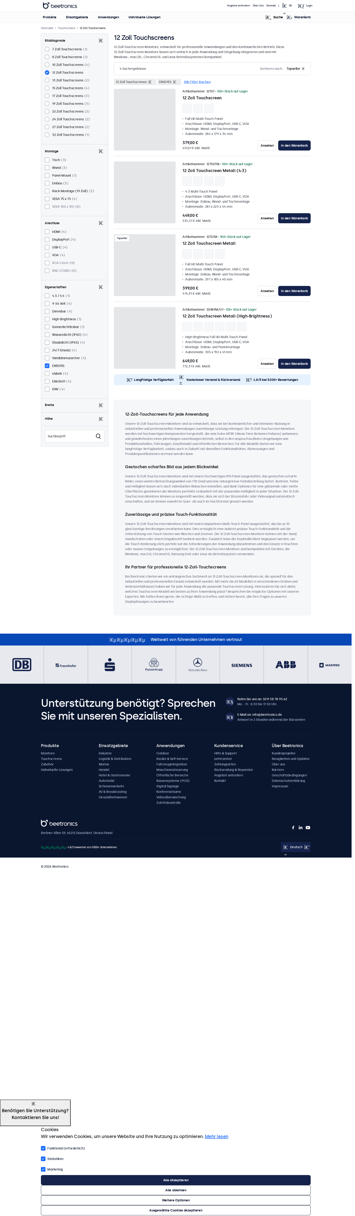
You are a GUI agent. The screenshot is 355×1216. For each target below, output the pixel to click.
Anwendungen (108, 17)
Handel (104, 769)
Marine (104, 764)
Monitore (48, 753)
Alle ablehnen (175, 1190)
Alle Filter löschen (197, 81)
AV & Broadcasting (113, 791)
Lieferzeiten (223, 758)
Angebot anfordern (238, 5)
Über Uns (258, 5)
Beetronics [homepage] (60, 6)
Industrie (105, 753)
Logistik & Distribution (115, 758)
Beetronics (49, 822)
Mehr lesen (216, 1136)
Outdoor (162, 753)
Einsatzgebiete (77, 17)
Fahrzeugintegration (171, 764)
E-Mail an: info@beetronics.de (259, 714)
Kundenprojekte (283, 753)
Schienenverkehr (111, 786)
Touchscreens (51, 758)
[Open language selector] (288, 6)
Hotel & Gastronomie (114, 775)
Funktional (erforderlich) (63, 1148)
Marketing (52, 1169)
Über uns (278, 764)
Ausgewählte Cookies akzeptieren (175, 1210)
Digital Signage (167, 786)
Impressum (280, 786)
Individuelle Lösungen (144, 17)
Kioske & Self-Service (172, 758)
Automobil (106, 780)
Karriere (278, 769)
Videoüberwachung (171, 797)
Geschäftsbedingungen (289, 775)
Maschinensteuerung (172, 769)
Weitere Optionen (176, 1200)
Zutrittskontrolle (168, 802)
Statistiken (52, 1158)
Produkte (49, 17)
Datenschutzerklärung (288, 780)
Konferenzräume (168, 791)
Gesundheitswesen (113, 797)
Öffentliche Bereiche (172, 775)
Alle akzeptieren (176, 1180)
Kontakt (271, 5)
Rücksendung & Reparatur (233, 769)
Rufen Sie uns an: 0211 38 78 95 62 (262, 699)
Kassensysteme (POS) (173, 780)
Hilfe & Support (225, 753)
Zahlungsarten (225, 764)
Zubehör (47, 764)
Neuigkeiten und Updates (291, 758)
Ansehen (267, 145)
